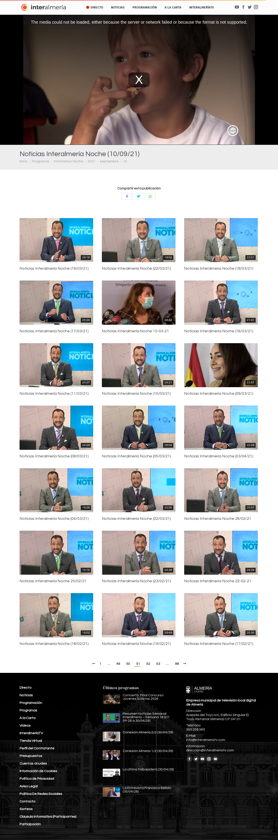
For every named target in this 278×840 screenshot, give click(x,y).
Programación (31, 703)
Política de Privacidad (37, 778)
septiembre (109, 161)
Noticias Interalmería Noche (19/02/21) (136, 644)
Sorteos (26, 809)
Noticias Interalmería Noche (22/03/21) (136, 269)
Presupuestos (31, 756)
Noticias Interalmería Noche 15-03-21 (135, 331)
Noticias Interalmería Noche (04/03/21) (54, 519)
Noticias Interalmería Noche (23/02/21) (136, 581)
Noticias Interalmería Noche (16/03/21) (218, 331)
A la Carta (27, 718)
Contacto (27, 801)
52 (148, 663)
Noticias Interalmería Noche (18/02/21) (54, 644)
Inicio (24, 161)
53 (158, 663)
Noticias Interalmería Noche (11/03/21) (54, 394)
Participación (30, 824)
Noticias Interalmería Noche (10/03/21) (136, 394)
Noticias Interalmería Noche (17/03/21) (54, 331)
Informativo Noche (68, 161)
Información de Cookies (38, 771)
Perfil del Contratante (37, 748)
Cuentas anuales (33, 763)
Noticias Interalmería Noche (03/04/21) (218, 456)
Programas (41, 161)
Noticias (26, 695)
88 (177, 663)
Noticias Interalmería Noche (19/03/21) (54, 269)
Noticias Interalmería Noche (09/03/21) (218, 394)
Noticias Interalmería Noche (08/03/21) (54, 456)
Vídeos (25, 725)
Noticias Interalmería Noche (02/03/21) (136, 519)
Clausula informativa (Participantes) (48, 816)
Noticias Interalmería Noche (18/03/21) (218, 269)
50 (128, 663)
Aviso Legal (29, 786)
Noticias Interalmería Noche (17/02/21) (218, 644)
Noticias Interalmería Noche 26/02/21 (217, 519)
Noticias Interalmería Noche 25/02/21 (53, 581)
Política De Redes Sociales (41, 794)
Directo (25, 687)
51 (138, 663)
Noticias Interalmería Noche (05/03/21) (136, 456)
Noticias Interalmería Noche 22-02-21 (217, 581)
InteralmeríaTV (31, 733)
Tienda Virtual (31, 740)
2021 (92, 161)
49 (118, 663)
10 (125, 161)
